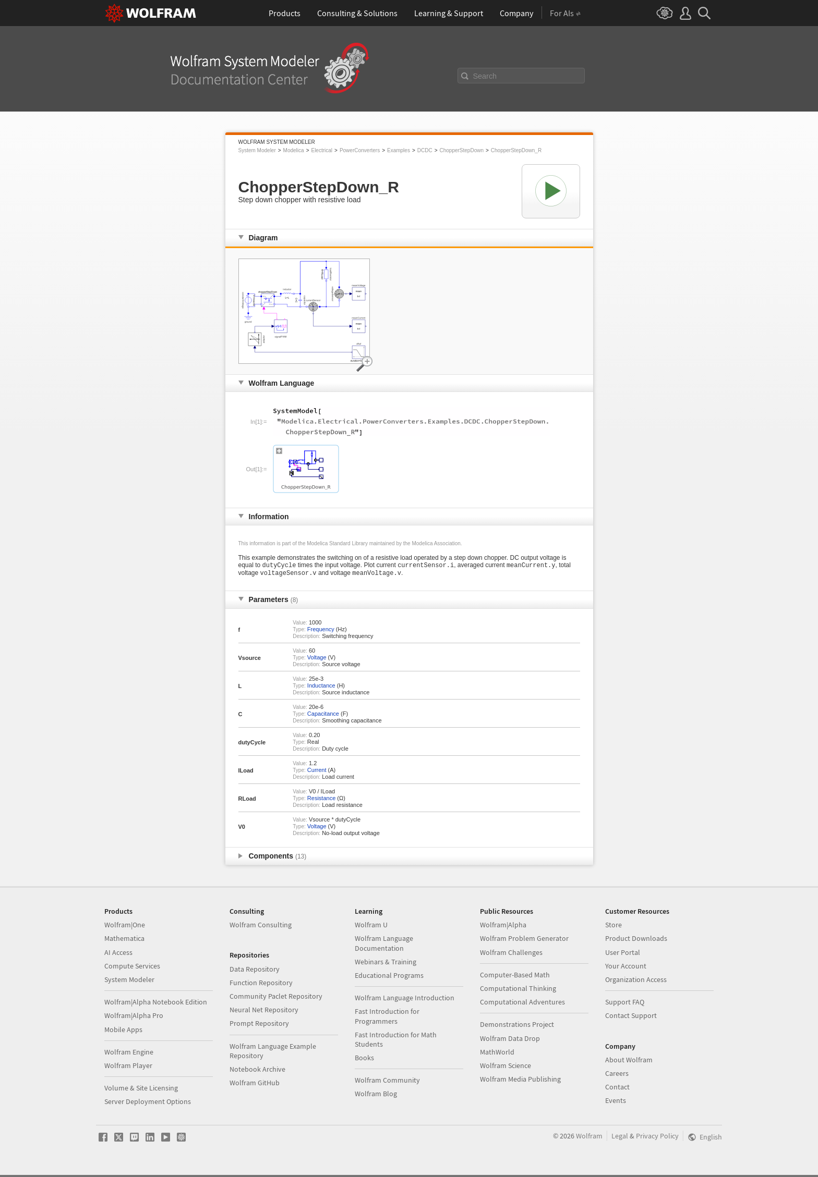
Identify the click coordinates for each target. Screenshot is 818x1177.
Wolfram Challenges (511, 954)
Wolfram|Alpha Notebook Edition (155, 1004)
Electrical (321, 150)
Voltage (317, 659)
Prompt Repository (259, 1025)
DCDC (424, 150)
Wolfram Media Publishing (520, 1081)
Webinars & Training (385, 963)
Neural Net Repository (264, 1011)
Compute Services (132, 968)
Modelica (293, 150)
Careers (617, 1075)
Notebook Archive (257, 1071)
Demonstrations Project (517, 1026)
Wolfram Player (128, 1067)
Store (613, 926)
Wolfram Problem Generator (524, 940)
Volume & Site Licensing (141, 1090)
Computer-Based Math (515, 977)
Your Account (625, 968)
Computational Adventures (522, 1004)
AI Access (118, 954)
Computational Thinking (518, 990)
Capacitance (323, 716)
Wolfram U (371, 926)
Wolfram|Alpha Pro (133, 1017)
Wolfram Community (387, 1082)
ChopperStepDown (461, 150)
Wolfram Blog (376, 1095)
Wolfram (589, 1138)
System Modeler (257, 150)
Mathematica (124, 940)
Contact (617, 1089)
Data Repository (255, 971)
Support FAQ (624, 1004)
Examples (398, 150)
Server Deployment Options (147, 1103)
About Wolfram (629, 1061)
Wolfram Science (505, 1067)
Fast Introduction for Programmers (387, 1018)
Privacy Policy (657, 1138)
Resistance (321, 800)
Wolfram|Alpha (503, 926)
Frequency (320, 631)
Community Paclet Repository (276, 998)
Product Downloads (636, 940)
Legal (619, 1138)
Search (485, 76)
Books (364, 1059)
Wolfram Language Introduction (404, 999)
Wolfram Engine (128, 1054)
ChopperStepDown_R (516, 150)
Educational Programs (389, 977)
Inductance (321, 687)
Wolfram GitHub (255, 1084)
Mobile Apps (123, 1031)
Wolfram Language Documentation (384, 945)
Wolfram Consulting (261, 926)
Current (317, 772)
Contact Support (631, 1017)
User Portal (622, 954)
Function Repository (261, 984)
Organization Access (636, 981)
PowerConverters (360, 150)
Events (615, 1102)
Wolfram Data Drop (510, 1040)
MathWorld (497, 1054)
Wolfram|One (124, 926)
